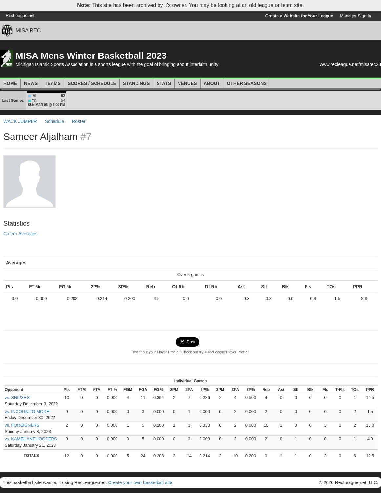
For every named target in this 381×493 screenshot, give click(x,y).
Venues (187, 83)
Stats (164, 83)
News (31, 83)
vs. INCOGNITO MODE (27, 411)
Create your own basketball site (140, 482)
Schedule (54, 121)
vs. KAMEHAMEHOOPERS (31, 439)
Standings (136, 83)
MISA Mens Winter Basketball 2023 (91, 56)
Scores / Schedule (92, 83)
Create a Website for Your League (299, 15)
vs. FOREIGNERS (22, 425)
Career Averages (20, 233)
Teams (53, 83)
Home (10, 83)
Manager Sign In (355, 15)
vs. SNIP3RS (17, 397)
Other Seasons (246, 83)
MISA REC (28, 30)
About (212, 83)
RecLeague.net (20, 15)
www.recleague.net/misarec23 (350, 64)
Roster (78, 121)
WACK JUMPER (20, 121)
